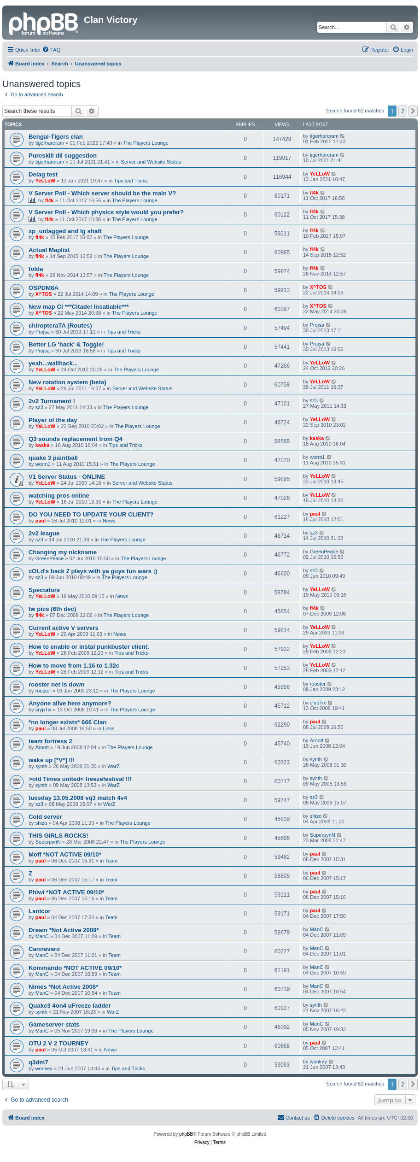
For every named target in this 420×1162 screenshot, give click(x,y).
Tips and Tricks (131, 180)
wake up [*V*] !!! (52, 760)
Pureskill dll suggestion (63, 155)
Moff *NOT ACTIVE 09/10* (65, 854)
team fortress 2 (50, 741)
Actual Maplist (49, 249)
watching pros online (59, 495)
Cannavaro (44, 948)
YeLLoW (45, 180)
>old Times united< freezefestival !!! (80, 778)
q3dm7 (38, 1062)
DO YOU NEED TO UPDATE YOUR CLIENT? (91, 514)
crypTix (43, 709)
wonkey (43, 1068)
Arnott (42, 747)
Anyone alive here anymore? (70, 703)
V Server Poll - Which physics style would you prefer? (106, 212)
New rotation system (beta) (67, 382)
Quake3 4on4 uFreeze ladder (70, 1005)
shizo (41, 823)
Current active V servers (64, 627)
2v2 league (44, 533)
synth (41, 766)
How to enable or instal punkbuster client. (89, 646)
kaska (42, 445)
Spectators (44, 590)
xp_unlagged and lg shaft (65, 231)
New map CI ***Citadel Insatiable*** (79, 306)
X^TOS (43, 294)
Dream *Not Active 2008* (64, 930)
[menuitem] (51, 49)
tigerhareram (49, 143)
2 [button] (402, 111)
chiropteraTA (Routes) (60, 325)
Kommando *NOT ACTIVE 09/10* (75, 967)
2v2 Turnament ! (52, 401)
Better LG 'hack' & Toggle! (66, 344)
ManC (42, 936)
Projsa (42, 332)
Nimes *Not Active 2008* (63, 986)
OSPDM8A (43, 287)
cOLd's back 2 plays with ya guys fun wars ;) (93, 571)
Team (111, 860)
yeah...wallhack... (53, 363)
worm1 (43, 464)
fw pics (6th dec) (52, 608)
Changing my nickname (63, 552)
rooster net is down (57, 684)
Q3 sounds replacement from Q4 (75, 438)
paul (40, 520)
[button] (413, 111)
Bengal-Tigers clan (56, 136)
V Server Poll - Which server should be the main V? (102, 193)
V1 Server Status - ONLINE (67, 476)
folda (36, 268)
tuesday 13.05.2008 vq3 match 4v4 (78, 797)
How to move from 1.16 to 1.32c (74, 665)
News (109, 520)
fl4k (49, 200)
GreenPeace (49, 558)
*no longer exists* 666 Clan (67, 722)
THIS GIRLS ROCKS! (58, 835)
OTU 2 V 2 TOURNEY (58, 1043)
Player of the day (53, 420)
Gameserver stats (54, 1024)
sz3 (39, 407)
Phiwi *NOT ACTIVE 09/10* (66, 892)
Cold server (45, 816)
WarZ (113, 766)
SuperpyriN (48, 842)
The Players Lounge (146, 143)
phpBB (186, 1134)
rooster (43, 690)
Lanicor (40, 911)
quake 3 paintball (53, 457)
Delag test (43, 174)
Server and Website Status (151, 161)
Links (109, 728)
